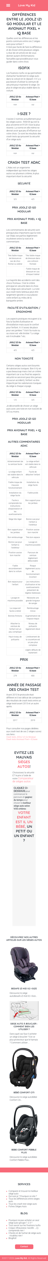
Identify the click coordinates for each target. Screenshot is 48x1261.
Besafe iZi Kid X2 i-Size (24, 988)
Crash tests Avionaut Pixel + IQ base (21, 739)
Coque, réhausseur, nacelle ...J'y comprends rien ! (23, 1229)
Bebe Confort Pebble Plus (23, 1151)
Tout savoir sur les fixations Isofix (25, 1225)
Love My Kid (26, 5)
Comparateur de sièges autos (22, 780)
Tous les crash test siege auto (23, 1204)
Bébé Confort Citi (24, 1092)
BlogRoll (12, 1238)
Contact (24, 1246)
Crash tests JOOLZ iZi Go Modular (21, 737)
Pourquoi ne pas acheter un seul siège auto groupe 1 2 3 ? (24, 1221)
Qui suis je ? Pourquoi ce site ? (23, 1196)
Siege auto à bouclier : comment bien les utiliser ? (24, 1026)
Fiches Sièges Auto (18, 1206)
